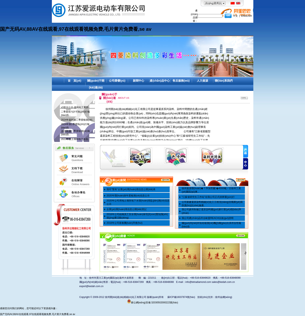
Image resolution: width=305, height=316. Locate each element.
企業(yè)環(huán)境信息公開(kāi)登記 (127, 209)
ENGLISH (246, 15)
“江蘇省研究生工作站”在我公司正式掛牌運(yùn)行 (208, 197)
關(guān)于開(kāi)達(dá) (95, 84)
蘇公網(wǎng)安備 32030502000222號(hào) (152, 302)
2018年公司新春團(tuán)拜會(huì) (125, 223)
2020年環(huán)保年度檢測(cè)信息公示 (128, 195)
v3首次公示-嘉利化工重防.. (75, 107)
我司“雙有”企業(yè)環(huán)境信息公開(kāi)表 (131, 189)
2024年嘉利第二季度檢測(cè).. (77, 119)
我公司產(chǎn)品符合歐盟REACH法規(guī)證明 (207, 218)
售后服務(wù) (181, 80)
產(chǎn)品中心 (159, 80)
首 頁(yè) (74, 80)
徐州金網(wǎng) (223, 297)
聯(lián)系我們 (224, 80)
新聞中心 (138, 80)
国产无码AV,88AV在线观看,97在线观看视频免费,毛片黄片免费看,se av (75, 29)
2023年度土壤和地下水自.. (75, 139)
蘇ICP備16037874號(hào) (181, 297)
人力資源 (202, 80)
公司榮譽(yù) (117, 80)
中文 (235, 15)
